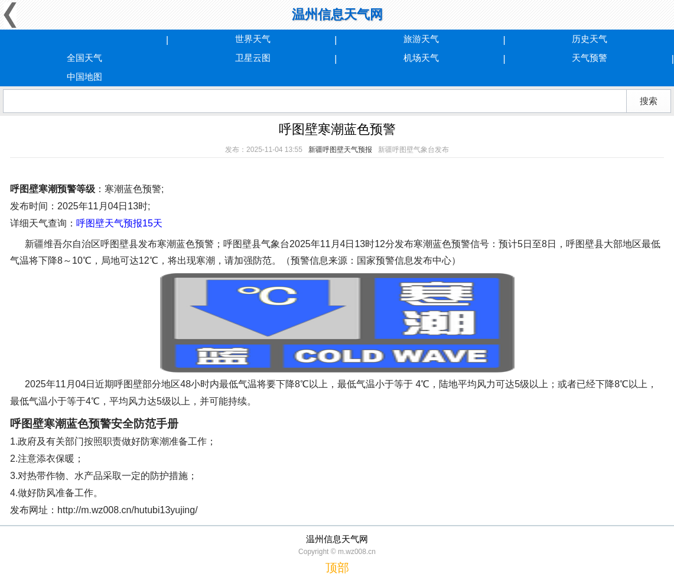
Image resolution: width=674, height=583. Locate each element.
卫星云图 (253, 58)
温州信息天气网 (337, 14)
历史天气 (589, 39)
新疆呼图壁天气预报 (340, 149)
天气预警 (589, 58)
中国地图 (84, 77)
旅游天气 (421, 39)
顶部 (337, 567)
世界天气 (253, 39)
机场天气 (421, 58)
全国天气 (84, 58)
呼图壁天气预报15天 (119, 223)
